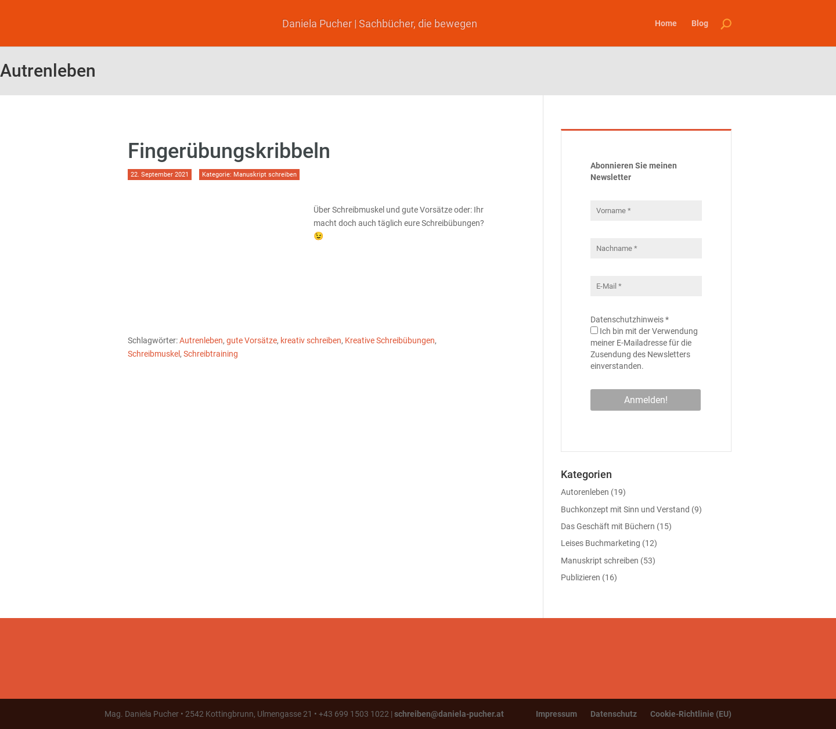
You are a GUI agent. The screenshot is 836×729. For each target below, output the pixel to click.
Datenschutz (613, 714)
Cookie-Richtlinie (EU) (691, 714)
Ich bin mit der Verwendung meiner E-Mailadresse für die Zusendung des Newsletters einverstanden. (644, 348)
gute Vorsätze (251, 340)
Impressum (556, 714)
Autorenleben (585, 492)
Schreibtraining (210, 353)
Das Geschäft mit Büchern (608, 526)
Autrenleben (201, 340)
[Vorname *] (646, 210)
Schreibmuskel (154, 353)
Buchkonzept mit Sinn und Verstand (625, 509)
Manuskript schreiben (265, 174)
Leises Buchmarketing (600, 543)
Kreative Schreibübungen (390, 340)
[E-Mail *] (646, 286)
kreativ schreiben (310, 340)
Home (666, 23)
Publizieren (580, 577)
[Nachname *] (646, 248)
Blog (699, 23)
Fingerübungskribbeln (229, 151)
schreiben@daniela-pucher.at (449, 714)
